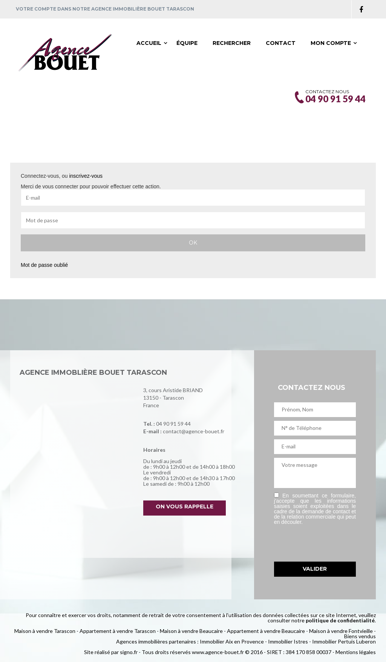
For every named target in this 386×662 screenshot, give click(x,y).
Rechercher (232, 43)
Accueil (148, 43)
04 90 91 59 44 (173, 423)
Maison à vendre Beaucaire (191, 631)
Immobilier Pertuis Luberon (344, 641)
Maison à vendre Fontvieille (341, 631)
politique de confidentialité (340, 620)
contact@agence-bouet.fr (193, 431)
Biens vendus (360, 636)
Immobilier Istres (288, 641)
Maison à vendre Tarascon (44, 631)
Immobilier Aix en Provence (232, 641)
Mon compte (331, 43)
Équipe (187, 43)
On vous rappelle (184, 506)
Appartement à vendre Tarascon (118, 631)
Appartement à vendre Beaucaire (266, 631)
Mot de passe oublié (44, 265)
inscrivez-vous (86, 176)
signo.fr (129, 652)
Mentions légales (355, 652)
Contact (281, 43)
